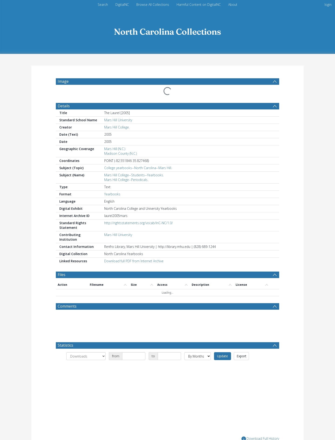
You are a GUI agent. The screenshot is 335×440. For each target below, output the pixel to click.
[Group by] (86, 356)
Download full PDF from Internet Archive (134, 261)
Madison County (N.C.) (120, 153)
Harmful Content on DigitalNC (199, 4)
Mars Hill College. (117, 127)
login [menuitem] (328, 4)
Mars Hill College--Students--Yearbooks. (134, 175)
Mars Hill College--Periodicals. (126, 179)
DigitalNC (122, 4)
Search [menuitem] (103, 4)
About (232, 4)
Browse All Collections (152, 4)
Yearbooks (112, 194)
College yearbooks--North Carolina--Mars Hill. (138, 168)
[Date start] (133, 356)
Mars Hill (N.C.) (114, 149)
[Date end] (169, 356)
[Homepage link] (167, 30)
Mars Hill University (118, 120)
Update (222, 356)
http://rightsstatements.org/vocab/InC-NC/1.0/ (138, 223)
